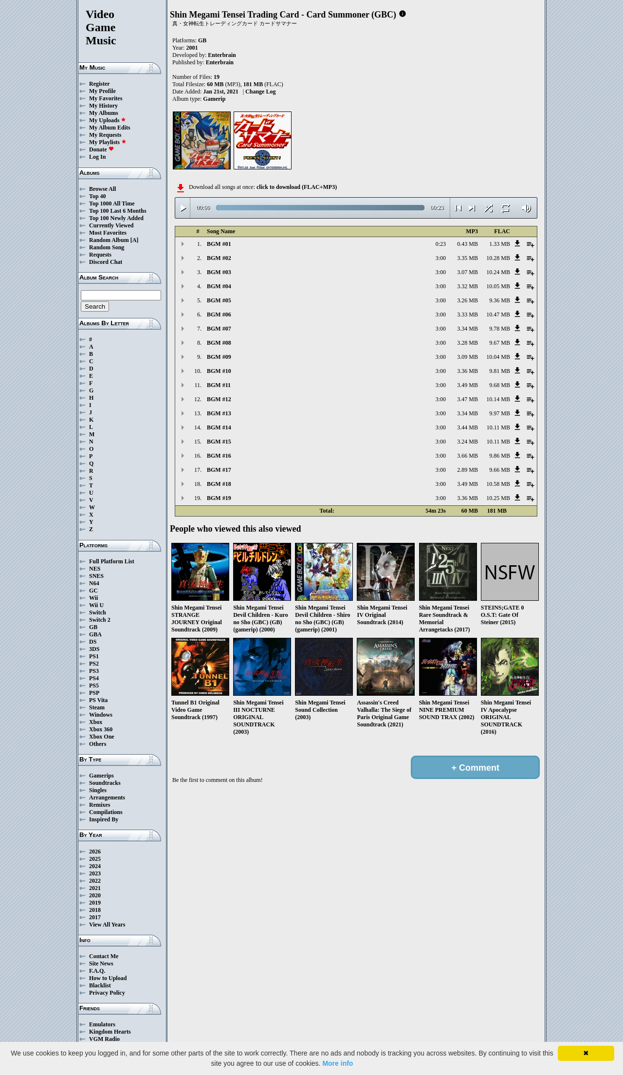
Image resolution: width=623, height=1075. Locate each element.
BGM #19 (219, 498)
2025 (95, 858)
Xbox (95, 722)
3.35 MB (467, 258)
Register (99, 83)
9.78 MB (499, 328)
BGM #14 (219, 427)
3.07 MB (467, 272)
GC (93, 590)
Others (97, 744)
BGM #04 (219, 286)
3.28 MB (467, 342)
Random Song (106, 247)
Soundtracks (105, 782)
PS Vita (98, 700)
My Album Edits (109, 127)
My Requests (105, 134)
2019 (95, 902)
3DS (94, 649)
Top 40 (97, 196)
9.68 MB (499, 385)
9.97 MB (499, 413)
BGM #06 (219, 314)
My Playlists (108, 142)
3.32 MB (467, 286)
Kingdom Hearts (110, 1031)
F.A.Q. (97, 970)
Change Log (260, 91)
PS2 (94, 663)
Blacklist (100, 985)
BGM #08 (219, 342)
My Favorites (105, 98)
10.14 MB (498, 399)
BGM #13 (219, 413)
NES (94, 568)
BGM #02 (219, 258)
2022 (95, 880)
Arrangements (107, 797)
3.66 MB (467, 455)
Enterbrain (222, 55)
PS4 (94, 678)
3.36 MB (467, 371)
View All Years (107, 924)
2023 (95, 873)
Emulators (102, 1024)
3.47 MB (467, 399)
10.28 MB (498, 258)
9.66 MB (499, 469)
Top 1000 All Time (111, 203)
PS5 (94, 685)
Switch (97, 612)
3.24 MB (467, 441)
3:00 (441, 258)
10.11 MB (498, 427)
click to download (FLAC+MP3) (297, 187)
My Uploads (107, 120)
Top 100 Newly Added (116, 218)
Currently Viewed (111, 225)
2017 (95, 917)
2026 (95, 851)
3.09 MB (467, 356)
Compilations (106, 812)
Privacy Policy (107, 992)
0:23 (441, 244)
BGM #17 (219, 469)
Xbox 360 (100, 729)
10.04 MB (498, 356)
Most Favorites (108, 232)
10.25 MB (498, 498)
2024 (95, 866)
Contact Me (103, 956)
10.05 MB (498, 286)
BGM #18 (219, 484)
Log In (97, 156)
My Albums (103, 113)
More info (337, 1063)
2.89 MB (467, 469)
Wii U (96, 605)
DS (92, 641)
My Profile (102, 91)
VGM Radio (104, 1039)
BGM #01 (219, 244)
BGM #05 (219, 300)
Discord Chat (105, 262)
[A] (134, 240)
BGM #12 (219, 399)
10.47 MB (498, 314)
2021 (95, 888)
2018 (95, 910)
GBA (95, 634)
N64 (94, 583)
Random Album (109, 240)
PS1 (94, 656)
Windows (100, 714)
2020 (95, 895)
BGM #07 (219, 328)
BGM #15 (219, 441)
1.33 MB (499, 244)
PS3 (94, 670)
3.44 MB (467, 427)
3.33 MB (467, 314)
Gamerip (214, 98)
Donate (101, 149)
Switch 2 (99, 619)
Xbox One (101, 736)
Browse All (102, 188)
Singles (98, 790)
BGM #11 (219, 385)
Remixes (99, 804)
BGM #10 (219, 371)
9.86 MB (499, 455)
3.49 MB (467, 385)
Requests (100, 254)
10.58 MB (498, 484)
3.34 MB (467, 328)
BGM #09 (219, 356)
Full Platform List (111, 561)
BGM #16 (219, 455)
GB (93, 627)
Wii (93, 597)
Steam (97, 707)
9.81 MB (499, 371)
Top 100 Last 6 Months (118, 210)
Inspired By (103, 819)
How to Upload (108, 978)
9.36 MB (499, 300)
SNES (96, 576)
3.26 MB (467, 300)
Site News (101, 963)
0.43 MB (467, 244)
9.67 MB (499, 342)
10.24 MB (498, 272)
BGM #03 (219, 272)
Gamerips (101, 775)
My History (103, 105)
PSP (94, 692)
